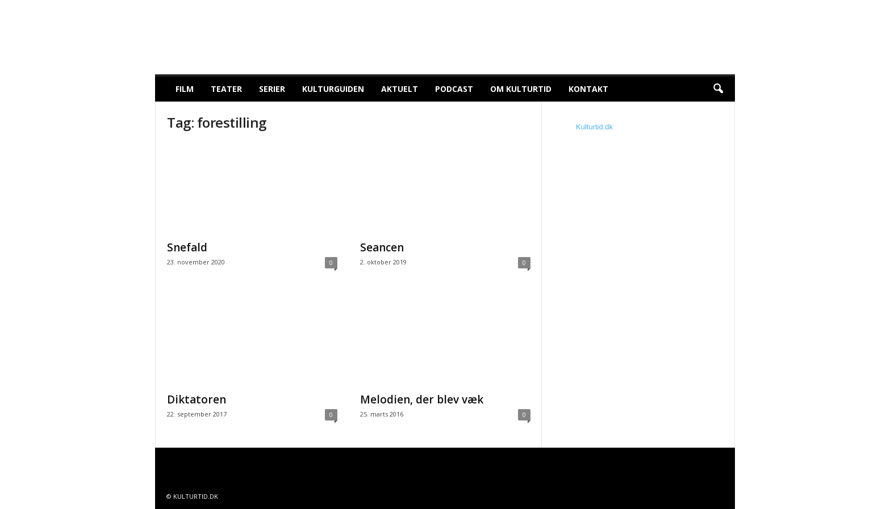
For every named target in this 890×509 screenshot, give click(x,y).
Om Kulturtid (520, 88)
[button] (717, 89)
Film (185, 88)
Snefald (187, 247)
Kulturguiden (333, 88)
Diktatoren (196, 399)
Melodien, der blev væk (421, 399)
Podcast (454, 88)
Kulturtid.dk (594, 127)
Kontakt (588, 88)
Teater (226, 88)
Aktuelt (399, 88)
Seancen (382, 247)
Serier (272, 88)
